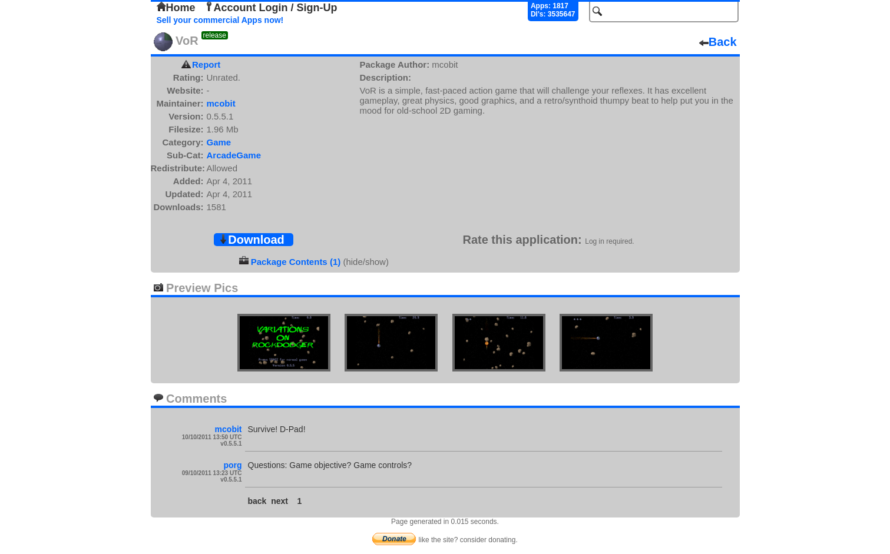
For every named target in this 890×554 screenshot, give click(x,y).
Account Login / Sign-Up (271, 8)
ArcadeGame (234, 155)
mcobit (221, 103)
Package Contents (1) (296, 262)
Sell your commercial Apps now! (220, 20)
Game (219, 142)
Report (206, 64)
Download (251, 239)
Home (176, 8)
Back (718, 41)
